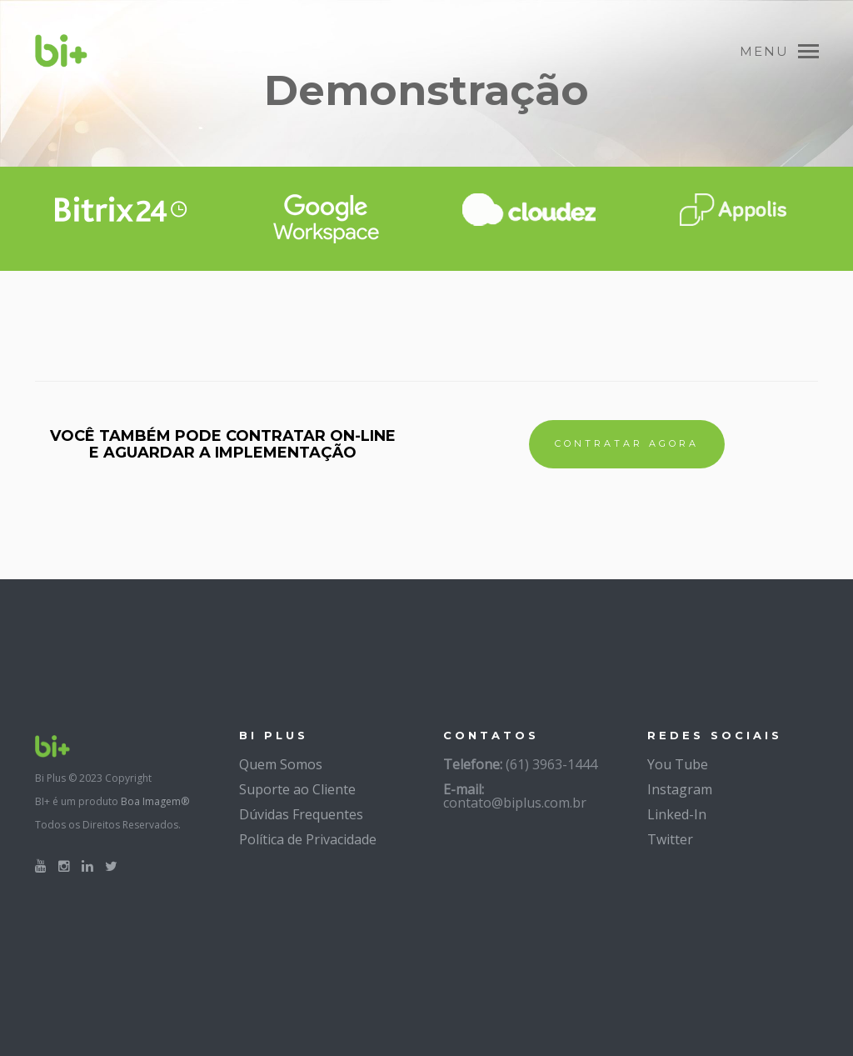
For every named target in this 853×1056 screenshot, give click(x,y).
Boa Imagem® (155, 801)
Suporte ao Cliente (297, 789)
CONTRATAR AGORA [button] (627, 443)
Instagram (679, 789)
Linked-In (676, 814)
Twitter (670, 839)
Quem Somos (280, 764)
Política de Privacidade (308, 839)
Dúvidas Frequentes (301, 814)
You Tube (677, 764)
